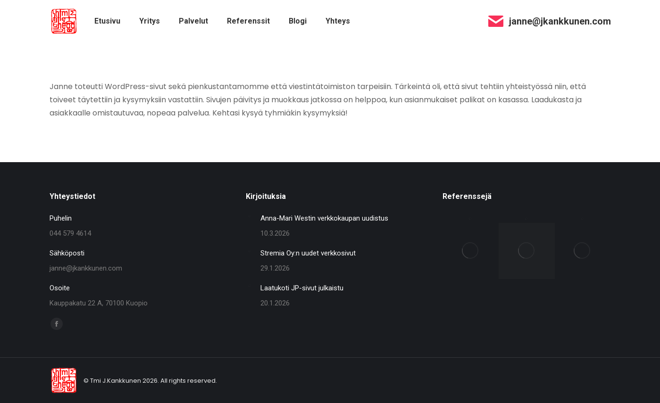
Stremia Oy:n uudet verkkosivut (308, 253)
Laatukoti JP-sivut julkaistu (301, 288)
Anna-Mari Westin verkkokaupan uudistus (324, 218)
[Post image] (249, 216)
